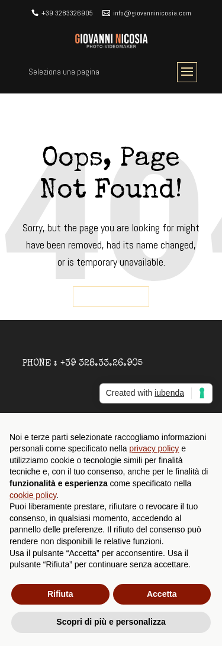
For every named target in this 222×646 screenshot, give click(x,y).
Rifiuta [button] (60, 594)
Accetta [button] (162, 594)
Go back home (111, 296)
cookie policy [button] (32, 495)
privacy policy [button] (154, 448)
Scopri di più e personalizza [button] (110, 621)
